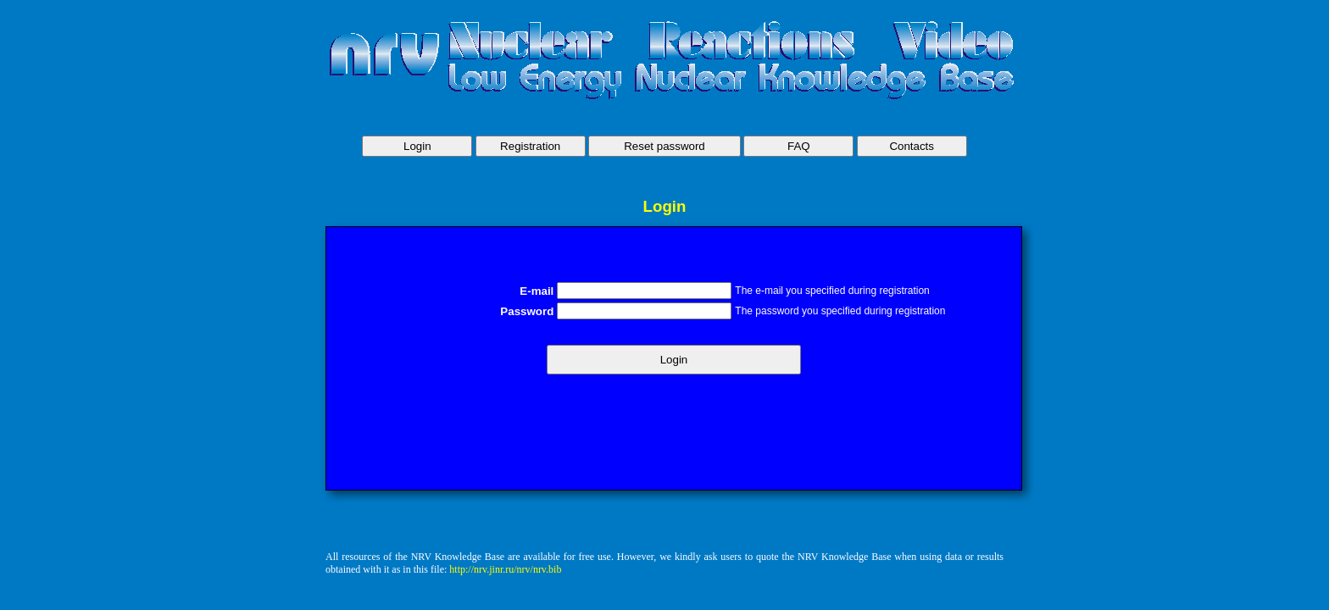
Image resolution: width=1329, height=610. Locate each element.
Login (417, 146)
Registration (530, 146)
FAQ (798, 146)
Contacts (911, 146)
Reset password (664, 146)
